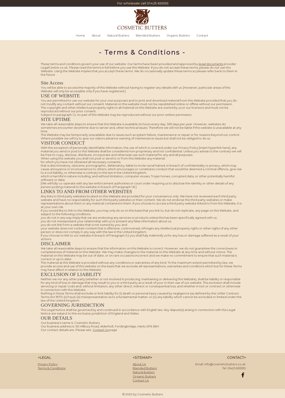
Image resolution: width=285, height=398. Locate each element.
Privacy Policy (48, 364)
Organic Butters (144, 376)
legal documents (211, 64)
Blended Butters (145, 368)
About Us (139, 364)
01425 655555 (158, 3)
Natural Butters (144, 372)
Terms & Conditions (51, 368)
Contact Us (101, 330)
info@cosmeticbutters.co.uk (225, 364)
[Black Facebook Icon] (243, 375)
